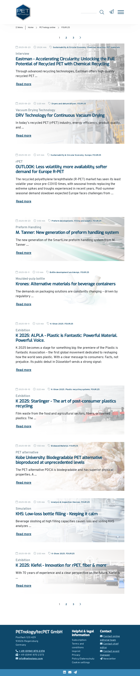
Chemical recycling (96, 47)
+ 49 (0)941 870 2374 (30, 651)
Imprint (76, 651)
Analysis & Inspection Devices (65, 502)
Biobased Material (59, 446)
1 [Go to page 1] (59, 38)
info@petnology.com (29, 658)
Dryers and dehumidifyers (64, 104)
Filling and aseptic (83, 221)
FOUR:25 (65, 28)
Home (30, 28)
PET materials (113, 47)
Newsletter (108, 659)
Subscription (79, 640)
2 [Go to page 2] (66, 38)
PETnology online (47, 28)
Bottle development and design (64, 272)
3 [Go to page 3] (73, 38)
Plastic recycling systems (77, 390)
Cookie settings (81, 662)
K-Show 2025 (56, 324)
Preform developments (62, 221)
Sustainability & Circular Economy (69, 47)
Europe (88, 155)
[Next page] (80, 38)
